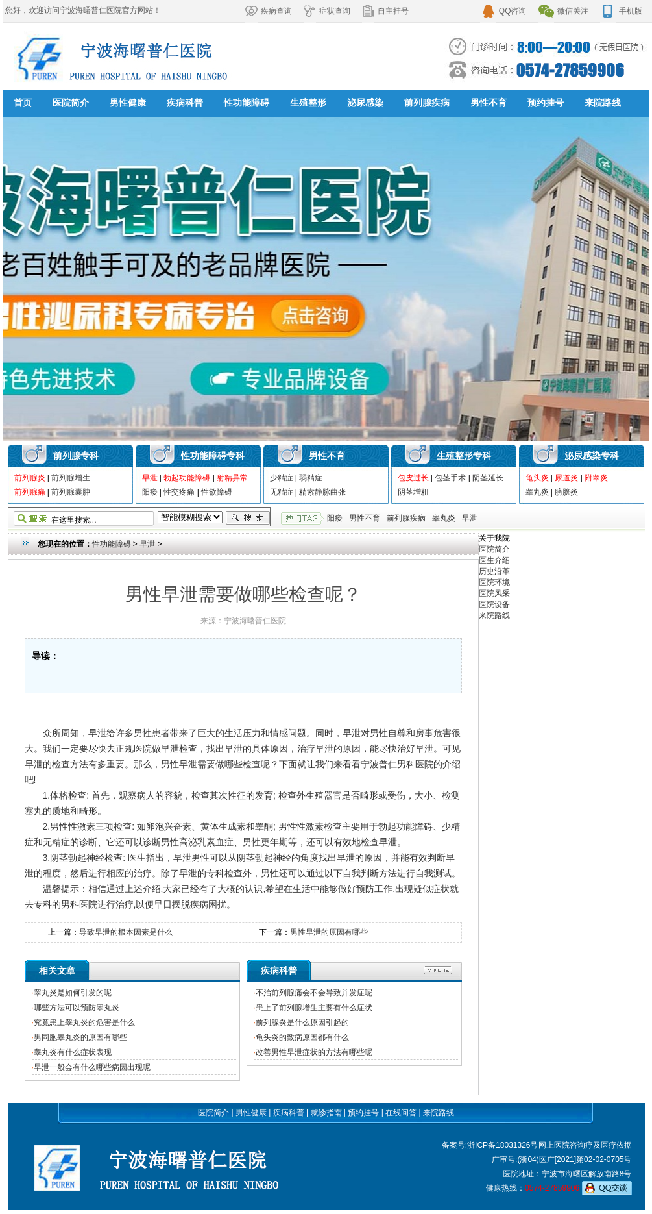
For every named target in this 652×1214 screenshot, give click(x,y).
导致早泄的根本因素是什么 (126, 932)
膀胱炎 (566, 492)
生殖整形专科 (464, 456)
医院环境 (494, 582)
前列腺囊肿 (70, 492)
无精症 (281, 492)
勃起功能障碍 (186, 477)
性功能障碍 (246, 103)
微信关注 (563, 11)
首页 (23, 103)
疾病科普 (185, 103)
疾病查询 (268, 11)
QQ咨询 (503, 11)
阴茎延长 (487, 477)
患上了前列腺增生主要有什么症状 (314, 1007)
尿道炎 (566, 477)
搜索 (248, 518)
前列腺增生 (70, 477)
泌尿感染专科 (591, 456)
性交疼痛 (179, 492)
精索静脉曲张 (322, 492)
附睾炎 (596, 477)
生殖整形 (308, 103)
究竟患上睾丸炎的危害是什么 (84, 1022)
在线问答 (401, 1112)
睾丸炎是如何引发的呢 (73, 992)
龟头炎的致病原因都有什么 (302, 1037)
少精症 (281, 477)
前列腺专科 (76, 456)
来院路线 (603, 103)
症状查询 (327, 11)
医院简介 (71, 103)
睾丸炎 (537, 492)
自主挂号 (385, 11)
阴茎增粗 (413, 492)
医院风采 (494, 593)
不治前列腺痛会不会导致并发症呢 (314, 992)
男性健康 (128, 103)
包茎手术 (450, 477)
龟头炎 (537, 477)
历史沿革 (494, 571)
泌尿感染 (365, 103)
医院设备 (494, 604)
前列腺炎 (29, 477)
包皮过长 (413, 477)
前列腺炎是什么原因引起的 (302, 1022)
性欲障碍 (216, 492)
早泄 (150, 477)
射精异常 (232, 477)
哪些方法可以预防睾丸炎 (76, 1007)
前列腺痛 (29, 492)
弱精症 (310, 477)
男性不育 (488, 103)
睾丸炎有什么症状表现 (73, 1052)
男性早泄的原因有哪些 (329, 932)
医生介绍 (494, 560)
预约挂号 (545, 103)
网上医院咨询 (561, 1145)
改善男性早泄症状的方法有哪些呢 (314, 1052)
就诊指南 (326, 1112)
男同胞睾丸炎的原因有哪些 (80, 1037)
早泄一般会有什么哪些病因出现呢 (92, 1067)
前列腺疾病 (427, 103)
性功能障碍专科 (213, 456)
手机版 (621, 11)
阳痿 (150, 492)
